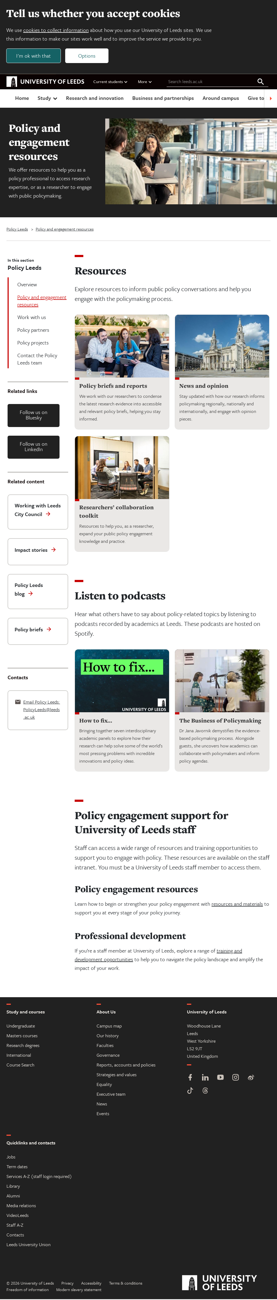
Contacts (15, 1235)
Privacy (67, 1284)
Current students (110, 82)
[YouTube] (220, 1079)
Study (48, 98)
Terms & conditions (125, 1284)
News (102, 1104)
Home (22, 98)
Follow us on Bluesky (33, 415)
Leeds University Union (28, 1245)
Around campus (221, 98)
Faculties (105, 1046)
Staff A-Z (14, 1225)
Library (13, 1186)
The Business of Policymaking (220, 721)
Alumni (13, 1196)
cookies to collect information (56, 30)
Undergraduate (20, 1026)
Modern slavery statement (78, 1290)
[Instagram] (235, 1079)
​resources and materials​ (237, 904)
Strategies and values (117, 1075)
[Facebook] (190, 1079)
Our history (108, 1036)
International (18, 1055)
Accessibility (91, 1284)
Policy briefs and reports (113, 386)
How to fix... (95, 721)
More (145, 82)
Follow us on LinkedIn (33, 447)
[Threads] (205, 1092)
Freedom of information (27, 1290)
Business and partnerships (163, 98)
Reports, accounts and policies (126, 1065)
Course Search (20, 1065)
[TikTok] (190, 1092)
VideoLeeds (17, 1216)
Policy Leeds (17, 229)
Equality (104, 1085)
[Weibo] (250, 1079)
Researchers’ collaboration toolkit (116, 512)
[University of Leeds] (226, 1283)
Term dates (17, 1167)
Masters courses (22, 1036)
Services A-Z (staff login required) (39, 1177)
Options (87, 56)
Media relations (21, 1206)
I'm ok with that (34, 56)
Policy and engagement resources (65, 229)
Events (103, 1114)
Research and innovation (95, 98)
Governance (108, 1055)
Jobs (10, 1157)
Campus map (109, 1026)
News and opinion (203, 386)
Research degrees (22, 1046)
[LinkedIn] (205, 1079)
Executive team (111, 1094)
